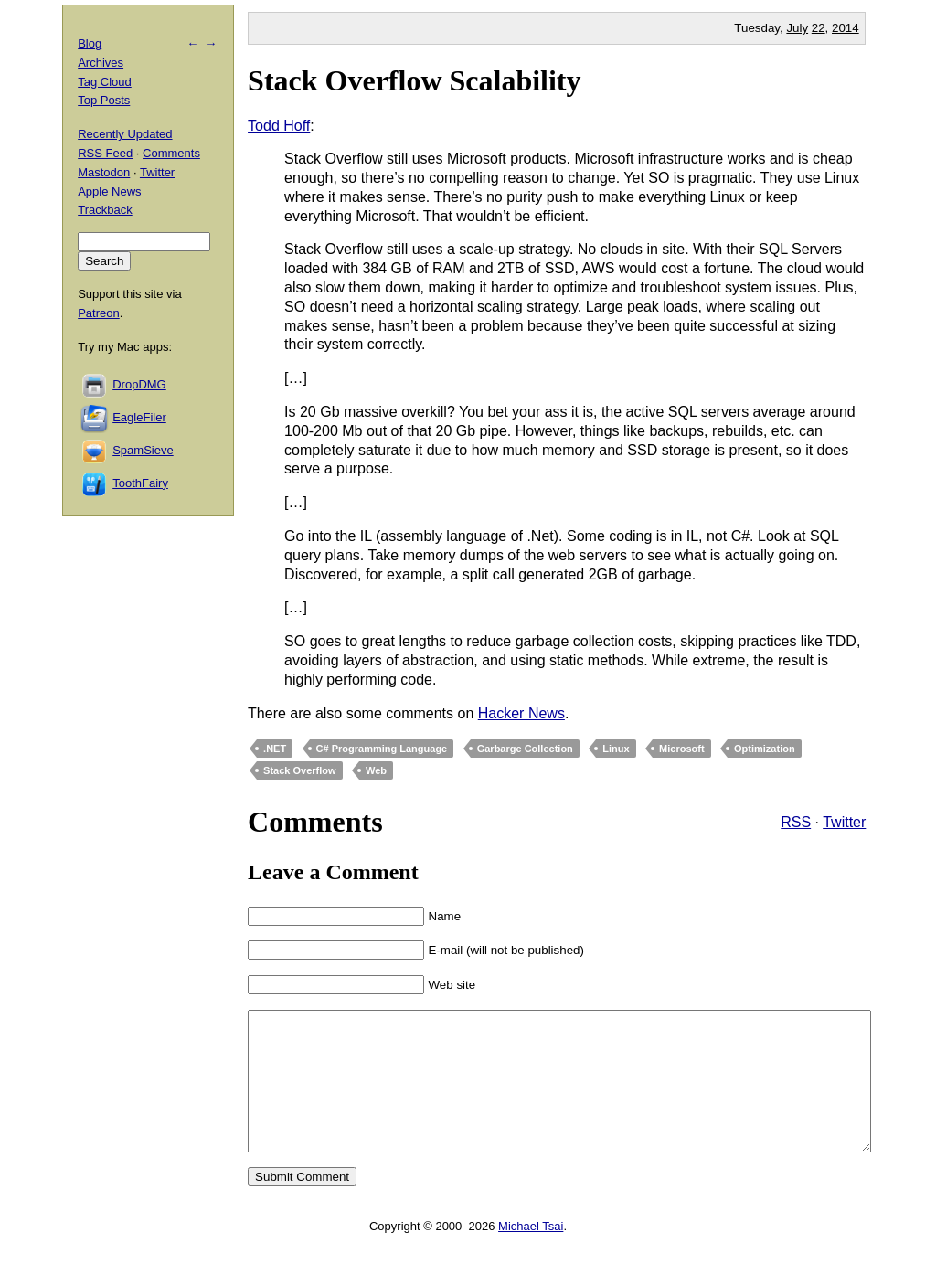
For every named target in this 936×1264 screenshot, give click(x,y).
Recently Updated (125, 134)
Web (376, 770)
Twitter (844, 822)
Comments (171, 153)
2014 (845, 28)
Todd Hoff (279, 125)
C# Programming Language (382, 748)
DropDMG (139, 384)
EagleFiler (139, 417)
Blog (89, 43)
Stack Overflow (299, 770)
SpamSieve (142, 450)
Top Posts (104, 100)
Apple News (109, 191)
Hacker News (521, 713)
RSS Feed (105, 153)
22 (818, 28)
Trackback (105, 210)
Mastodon (104, 172)
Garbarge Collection (525, 748)
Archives (100, 62)
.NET (274, 748)
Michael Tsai (530, 1253)
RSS (796, 822)
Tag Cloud (105, 82)
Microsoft (682, 748)
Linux (615, 748)
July (797, 28)
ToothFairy (140, 483)
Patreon (99, 313)
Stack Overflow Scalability (414, 80)
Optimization (764, 748)
